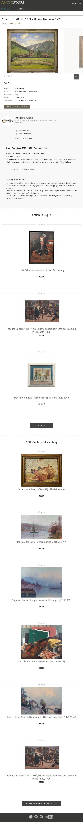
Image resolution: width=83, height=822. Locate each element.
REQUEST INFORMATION (17, 106)
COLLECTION (27, 138)
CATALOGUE (5, 9)
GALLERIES (20, 9)
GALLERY (18, 138)
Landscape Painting (28, 169)
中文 (80, 3)
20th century (14, 169)
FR (73, 3)
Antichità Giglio (24, 118)
